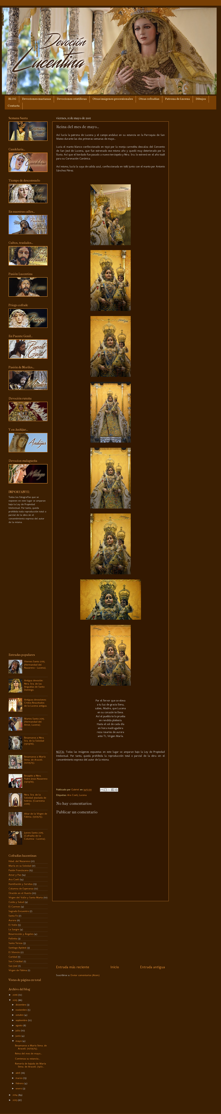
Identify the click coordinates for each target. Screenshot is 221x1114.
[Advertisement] (110, 932)
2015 (15, 999)
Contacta (14, 106)
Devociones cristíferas (72, 99)
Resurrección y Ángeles (21, 933)
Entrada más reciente (72, 967)
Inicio (114, 967)
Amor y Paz (15, 874)
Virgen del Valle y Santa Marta (26, 897)
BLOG (12, 99)
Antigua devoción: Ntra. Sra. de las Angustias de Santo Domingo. (34, 685)
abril (18, 1072)
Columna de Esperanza (21, 888)
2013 (15, 1099)
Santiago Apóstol (17, 947)
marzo (19, 1077)
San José (13, 965)
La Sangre (14, 929)
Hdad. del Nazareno (19, 861)
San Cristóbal (16, 961)
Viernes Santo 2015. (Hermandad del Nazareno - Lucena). (35, 664)
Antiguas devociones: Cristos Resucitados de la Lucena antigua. (35, 702)
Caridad (13, 956)
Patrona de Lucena (177, 99)
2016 (15, 994)
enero (19, 1088)
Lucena (83, 794)
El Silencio (14, 952)
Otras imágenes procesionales (113, 99)
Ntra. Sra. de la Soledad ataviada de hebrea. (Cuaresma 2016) (35, 799)
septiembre (22, 1020)
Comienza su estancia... (27, 1058)
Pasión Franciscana (19, 870)
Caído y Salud (16, 901)
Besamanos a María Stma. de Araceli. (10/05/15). (35, 759)
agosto (19, 1025)
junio (18, 1035)
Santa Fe (13, 915)
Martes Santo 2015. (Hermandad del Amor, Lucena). (34, 721)
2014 (15, 1094)
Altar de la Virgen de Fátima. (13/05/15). (35, 815)
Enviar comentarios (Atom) (85, 975)
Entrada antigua (152, 967)
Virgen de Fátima (18, 970)
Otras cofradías (149, 99)
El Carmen (14, 906)
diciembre (21, 1004)
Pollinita (13, 938)
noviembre (22, 1009)
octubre (20, 1014)
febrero (20, 1083)
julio (18, 1030)
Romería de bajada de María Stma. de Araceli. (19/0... (30, 1065)
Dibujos (201, 99)
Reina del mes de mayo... (28, 1053)
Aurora (12, 920)
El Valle (13, 924)
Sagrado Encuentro (19, 911)
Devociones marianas (36, 99)
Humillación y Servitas (20, 883)
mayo (19, 1040)
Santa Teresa (15, 942)
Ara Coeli (72, 794)
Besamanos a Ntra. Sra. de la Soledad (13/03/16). (34, 740)
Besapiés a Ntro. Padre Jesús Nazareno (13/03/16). (35, 778)
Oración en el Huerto (20, 893)
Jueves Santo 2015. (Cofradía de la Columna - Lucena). (35, 835)
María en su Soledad (20, 865)
